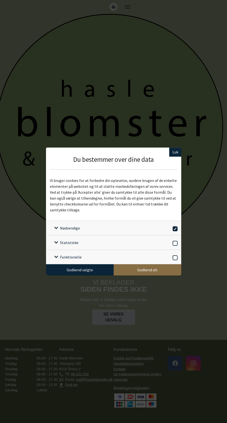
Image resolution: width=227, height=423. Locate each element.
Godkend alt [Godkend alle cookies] (147, 269)
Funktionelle (71, 257)
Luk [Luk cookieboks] (175, 152)
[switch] (174, 228)
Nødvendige (70, 228)
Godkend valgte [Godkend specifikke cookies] (80, 269)
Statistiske (69, 242)
